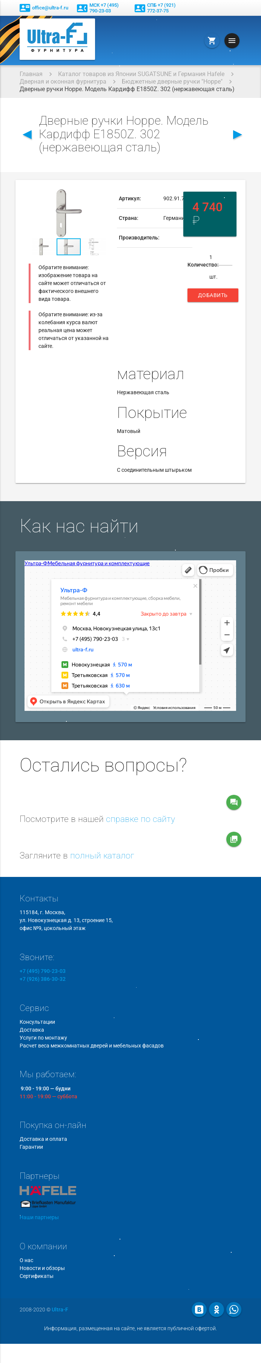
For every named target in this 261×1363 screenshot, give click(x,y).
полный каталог (102, 856)
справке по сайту (140, 819)
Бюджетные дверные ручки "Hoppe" (172, 81)
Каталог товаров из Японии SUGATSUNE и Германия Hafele (141, 74)
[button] (102, 196)
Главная (31, 74)
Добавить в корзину (213, 297)
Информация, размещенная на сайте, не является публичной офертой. (130, 1328)
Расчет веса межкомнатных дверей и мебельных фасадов (92, 1046)
